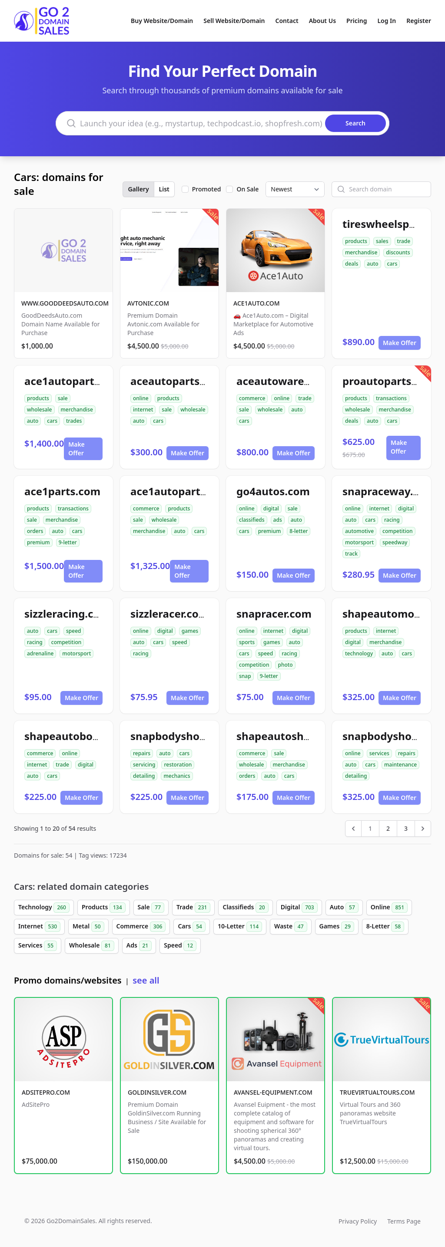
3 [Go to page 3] (406, 828)
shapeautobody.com (77, 736)
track (351, 553)
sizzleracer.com (169, 613)
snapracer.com (274, 613)
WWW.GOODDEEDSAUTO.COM (65, 303)
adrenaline (40, 653)
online (141, 398)
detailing (144, 776)
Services (37, 946)
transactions (391, 398)
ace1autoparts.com (74, 381)
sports (247, 642)
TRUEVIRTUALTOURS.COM (377, 1092)
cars (392, 263)
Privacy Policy (358, 1221)
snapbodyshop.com (180, 736)
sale (63, 398)
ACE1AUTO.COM (256, 303)
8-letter (298, 531)
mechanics (176, 776)
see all (146, 980)
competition (397, 531)
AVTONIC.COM (148, 303)
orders (35, 531)
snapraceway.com (388, 491)
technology (359, 653)
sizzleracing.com (67, 613)
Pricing (356, 20)
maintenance (400, 764)
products (356, 241)
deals (351, 263)
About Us (322, 20)
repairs (141, 753)
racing (392, 519)
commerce (252, 398)
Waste (290, 926)
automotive (359, 531)
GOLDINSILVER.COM (157, 1092)
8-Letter (385, 926)
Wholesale (91, 946)
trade (404, 241)
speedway (394, 542)
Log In (386, 20)
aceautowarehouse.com (298, 381)
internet (143, 409)
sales (382, 241)
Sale (151, 907)
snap (245, 676)
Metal (88, 926)
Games (336, 926)
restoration (178, 764)
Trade (193, 907)
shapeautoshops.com (291, 736)
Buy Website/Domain (162, 20)
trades (74, 420)
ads (277, 519)
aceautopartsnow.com (188, 381)
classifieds (252, 519)
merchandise (361, 252)
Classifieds (245, 907)
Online (389, 907)
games (190, 631)
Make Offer (399, 343)
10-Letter (240, 926)
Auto (344, 907)
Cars (191, 926)
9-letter (68, 542)
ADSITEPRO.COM (46, 1092)
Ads (139, 946)
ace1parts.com (62, 491)
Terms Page (404, 1221)
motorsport (359, 542)
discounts (398, 252)
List (164, 189)
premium (38, 542)
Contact (287, 20)
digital (271, 508)
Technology (44, 907)
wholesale (39, 409)
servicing (144, 764)
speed (73, 631)
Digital (299, 907)
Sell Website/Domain (234, 20)
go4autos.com (273, 491)
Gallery (138, 189)
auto (372, 263)
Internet (39, 926)
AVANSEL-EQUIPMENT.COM (273, 1092)
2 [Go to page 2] (388, 828)
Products (104, 907)
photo (285, 664)
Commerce (141, 926)
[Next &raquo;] (423, 828)
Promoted (206, 189)
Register (418, 20)
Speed (180, 946)
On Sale (247, 189)
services (379, 753)
